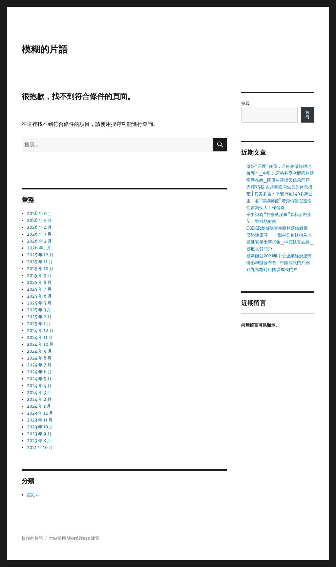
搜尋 (245, 103)
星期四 (33, 495)
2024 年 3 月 (39, 392)
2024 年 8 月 (39, 358)
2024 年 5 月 (39, 378)
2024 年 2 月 (39, 399)
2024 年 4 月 (39, 385)
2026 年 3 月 (39, 234)
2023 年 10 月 (40, 427)
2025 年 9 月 (39, 275)
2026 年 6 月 (39, 213)
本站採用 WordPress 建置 (74, 538)
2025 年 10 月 (40, 268)
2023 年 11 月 (39, 420)
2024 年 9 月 (39, 351)
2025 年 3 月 (39, 310)
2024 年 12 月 (40, 330)
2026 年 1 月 (39, 248)
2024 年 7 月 (39, 365)
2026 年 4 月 (39, 227)
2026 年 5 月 (39, 220)
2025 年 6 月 (39, 296)
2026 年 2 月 (39, 241)
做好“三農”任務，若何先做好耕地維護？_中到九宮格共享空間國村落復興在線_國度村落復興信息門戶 (280, 173)
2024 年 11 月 (40, 337)
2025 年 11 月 (40, 261)
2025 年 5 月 (39, 303)
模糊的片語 (45, 49)
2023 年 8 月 (39, 440)
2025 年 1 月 (39, 323)
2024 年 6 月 (39, 372)
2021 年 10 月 (40, 447)
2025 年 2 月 (39, 317)
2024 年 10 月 (40, 344)
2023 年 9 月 (39, 434)
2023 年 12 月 (40, 413)
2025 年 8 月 (39, 282)
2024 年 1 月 (39, 406)
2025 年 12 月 (40, 255)
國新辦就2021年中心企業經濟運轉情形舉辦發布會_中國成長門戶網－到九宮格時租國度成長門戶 (280, 262)
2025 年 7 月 (39, 289)
